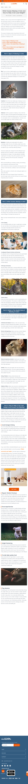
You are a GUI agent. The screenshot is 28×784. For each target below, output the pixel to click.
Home (2, 7)
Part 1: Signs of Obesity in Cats (10, 40)
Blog (6, 7)
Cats (10, 7)
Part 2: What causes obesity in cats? (12, 42)
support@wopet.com (8, 761)
